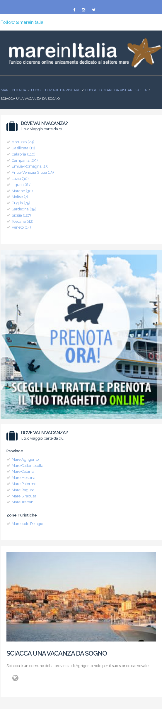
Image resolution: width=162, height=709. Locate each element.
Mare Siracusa (24, 496)
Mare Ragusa (23, 490)
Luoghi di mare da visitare (55, 90)
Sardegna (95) (24, 209)
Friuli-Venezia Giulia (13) (33, 172)
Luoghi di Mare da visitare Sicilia (116, 90)
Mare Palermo (24, 484)
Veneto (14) (21, 227)
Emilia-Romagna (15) (30, 166)
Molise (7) (20, 197)
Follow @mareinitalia (22, 22)
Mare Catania (23, 471)
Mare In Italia (13, 90)
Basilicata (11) (23, 148)
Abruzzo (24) (23, 142)
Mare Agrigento (25, 459)
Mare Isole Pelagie (27, 523)
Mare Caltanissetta (27, 465)
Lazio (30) (20, 178)
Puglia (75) (21, 203)
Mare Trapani (23, 502)
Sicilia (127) (21, 215)
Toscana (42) (22, 221)
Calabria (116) (23, 154)
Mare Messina (23, 477)
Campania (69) (25, 160)
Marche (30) (22, 191)
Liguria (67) (22, 185)
